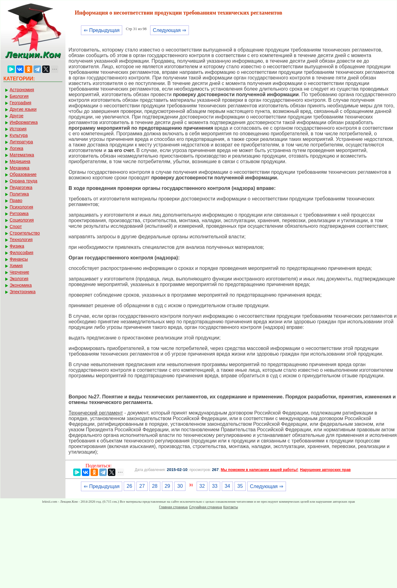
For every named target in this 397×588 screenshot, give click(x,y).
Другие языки (23, 109)
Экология (19, 278)
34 (227, 486)
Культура (19, 135)
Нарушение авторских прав (325, 470)
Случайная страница (205, 507)
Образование (23, 174)
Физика (17, 246)
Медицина (20, 161)
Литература (21, 141)
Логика (16, 148)
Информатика (24, 122)
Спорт (16, 226)
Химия (16, 265)
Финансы (19, 259)
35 (240, 486)
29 (167, 486)
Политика (19, 193)
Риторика (19, 213)
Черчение (19, 272)
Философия (21, 252)
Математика (22, 154)
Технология (21, 239)
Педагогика (21, 187)
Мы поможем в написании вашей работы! (259, 470)
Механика (19, 167)
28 (155, 486)
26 (129, 486)
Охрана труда (23, 180)
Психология (21, 206)
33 (214, 486)
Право (16, 200)
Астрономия (22, 89)
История (18, 128)
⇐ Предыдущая (101, 30)
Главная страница (173, 507)
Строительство (25, 233)
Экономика (21, 285)
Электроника (23, 291)
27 (142, 486)
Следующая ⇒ (169, 30)
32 (202, 486)
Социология (22, 220)
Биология (19, 96)
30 (180, 486)
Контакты (230, 507)
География (20, 102)
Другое (16, 115)
